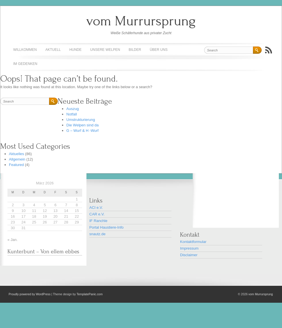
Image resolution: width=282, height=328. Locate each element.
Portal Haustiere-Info (106, 227)
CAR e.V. (97, 214)
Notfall (71, 114)
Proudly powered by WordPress (30, 294)
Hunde (75, 50)
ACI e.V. (96, 207)
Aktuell (53, 50)
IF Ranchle (98, 221)
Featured (16, 165)
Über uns (158, 50)
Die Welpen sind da (82, 125)
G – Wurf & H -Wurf (82, 130)
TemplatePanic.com (90, 294)
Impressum (189, 248)
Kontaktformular (193, 242)
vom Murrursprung (141, 21)
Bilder (135, 50)
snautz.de (97, 234)
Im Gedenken (25, 64)
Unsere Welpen (105, 50)
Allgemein (17, 159)
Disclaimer (189, 255)
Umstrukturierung (80, 119)
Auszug (72, 109)
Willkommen (25, 50)
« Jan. (12, 240)
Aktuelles (16, 154)
